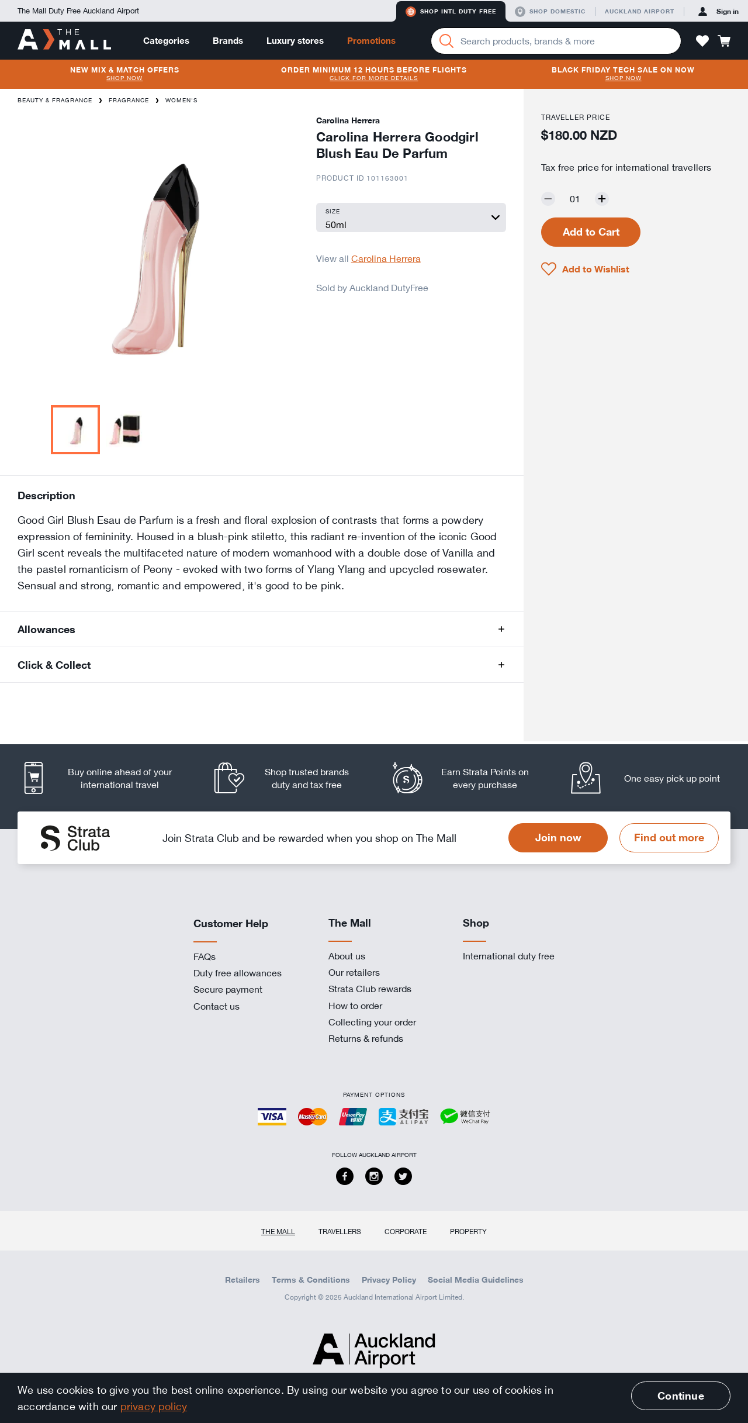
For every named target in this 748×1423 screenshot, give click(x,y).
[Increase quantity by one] (602, 199)
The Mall (278, 1231)
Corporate (406, 1231)
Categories (166, 40)
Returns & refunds (365, 1038)
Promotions (371, 40)
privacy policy (154, 1406)
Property (468, 1231)
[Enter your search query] (556, 41)
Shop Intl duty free (451, 11)
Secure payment (227, 989)
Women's (181, 100)
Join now (558, 837)
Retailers (242, 1280)
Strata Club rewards (369, 988)
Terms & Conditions (311, 1280)
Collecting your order (372, 1022)
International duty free (509, 956)
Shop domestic (550, 11)
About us (346, 956)
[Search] (446, 40)
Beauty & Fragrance (55, 100)
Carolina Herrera (386, 258)
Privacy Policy (389, 1280)
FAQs (204, 956)
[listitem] (107, 777)
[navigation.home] (64, 40)
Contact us (216, 1006)
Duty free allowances (237, 973)
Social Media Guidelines (476, 1280)
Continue (680, 1395)
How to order (355, 1005)
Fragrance (129, 100)
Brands (228, 40)
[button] (702, 40)
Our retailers (354, 972)
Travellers (339, 1231)
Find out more (669, 837)
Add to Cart (591, 231)
